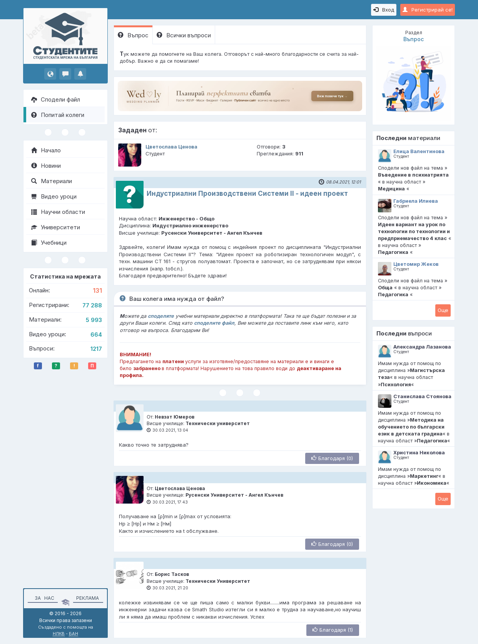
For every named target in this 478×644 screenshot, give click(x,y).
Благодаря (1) (333, 630)
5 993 (94, 320)
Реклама (87, 598)
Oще (443, 310)
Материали (51, 181)
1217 (96, 348)
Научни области (58, 211)
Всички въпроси (184, 35)
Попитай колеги (57, 114)
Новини (46, 165)
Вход (383, 10)
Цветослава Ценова (171, 147)
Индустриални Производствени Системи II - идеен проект (247, 193)
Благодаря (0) (332, 458)
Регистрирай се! (428, 10)
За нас (43, 598)
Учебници (49, 242)
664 (96, 334)
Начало (46, 150)
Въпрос (133, 35)
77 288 (92, 305)
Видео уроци (54, 196)
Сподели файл (55, 99)
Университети (55, 227)
